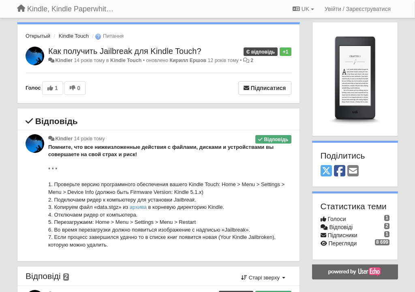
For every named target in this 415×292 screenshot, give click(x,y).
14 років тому (89, 139)
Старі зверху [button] (263, 278)
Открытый (38, 36)
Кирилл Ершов (187, 60)
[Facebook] (339, 171)
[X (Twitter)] (326, 171)
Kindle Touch (74, 36)
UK (303, 9)
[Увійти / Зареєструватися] (357, 9)
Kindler (64, 60)
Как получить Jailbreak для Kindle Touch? (124, 51)
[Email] (353, 171)
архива (138, 207)
